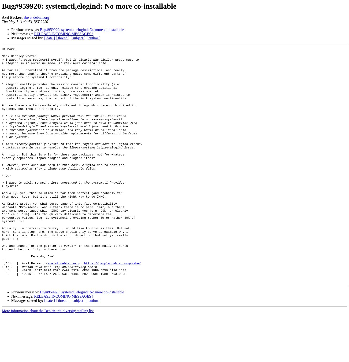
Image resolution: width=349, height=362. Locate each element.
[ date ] (49, 38)
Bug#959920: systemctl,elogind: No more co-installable (82, 30)
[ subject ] (78, 38)
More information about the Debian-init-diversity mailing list (48, 358)
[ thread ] (63, 38)
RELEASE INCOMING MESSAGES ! (63, 34)
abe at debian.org (36, 17)
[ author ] (93, 38)
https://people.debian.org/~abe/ (112, 307)
